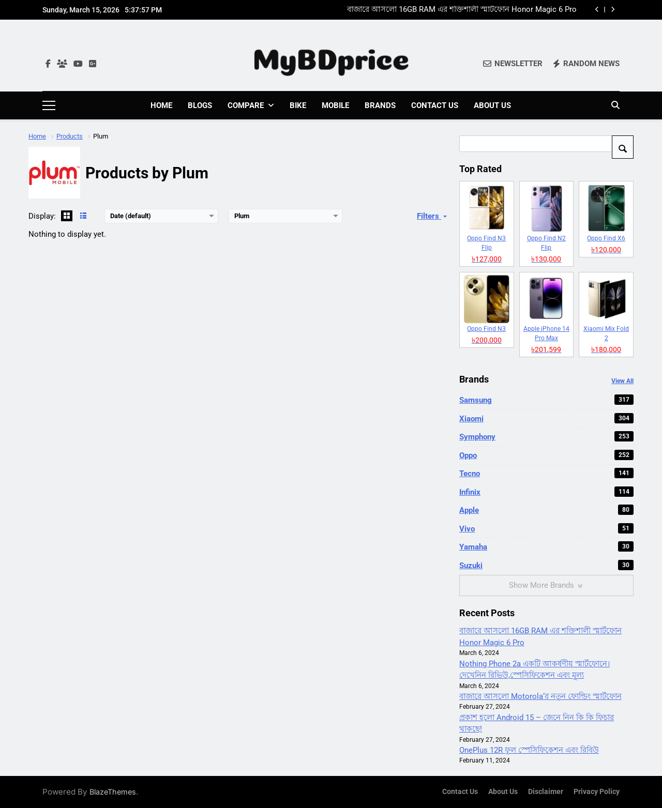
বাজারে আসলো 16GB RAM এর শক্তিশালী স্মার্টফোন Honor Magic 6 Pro (462, 10)
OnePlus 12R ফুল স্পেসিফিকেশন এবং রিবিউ (529, 749)
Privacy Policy (597, 791)
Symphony (546, 436)
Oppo (546, 454)
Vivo (546, 528)
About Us (492, 105)
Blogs (200, 105)
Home (161, 105)
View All (622, 380)
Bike (298, 105)
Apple (546, 510)
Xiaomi (546, 418)
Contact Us (434, 105)
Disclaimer (545, 791)
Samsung (546, 399)
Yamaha (546, 546)
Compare (246, 105)
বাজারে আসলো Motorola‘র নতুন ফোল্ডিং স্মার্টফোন (540, 695)
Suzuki (546, 564)
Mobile (335, 105)
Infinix (546, 491)
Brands (380, 105)
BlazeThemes (112, 791)
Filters (433, 215)
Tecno (546, 473)
